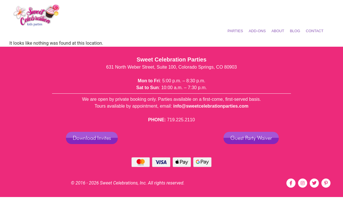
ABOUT (277, 31)
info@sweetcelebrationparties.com (211, 106)
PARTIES (235, 31)
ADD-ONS (257, 31)
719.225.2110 (181, 119)
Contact (314, 31)
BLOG (295, 31)
